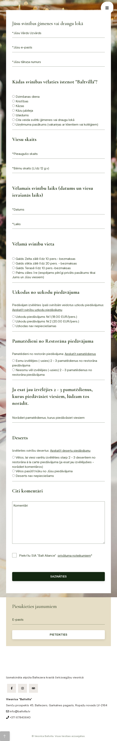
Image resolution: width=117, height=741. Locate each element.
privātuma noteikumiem (74, 555)
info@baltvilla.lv (18, 711)
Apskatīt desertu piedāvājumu (70, 450)
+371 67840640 (18, 717)
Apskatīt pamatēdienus (80, 354)
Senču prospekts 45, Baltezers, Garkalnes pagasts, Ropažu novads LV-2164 (56, 705)
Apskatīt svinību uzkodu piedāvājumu (37, 310)
